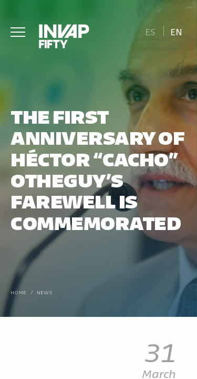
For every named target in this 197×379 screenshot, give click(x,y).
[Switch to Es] (150, 31)
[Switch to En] (176, 31)
